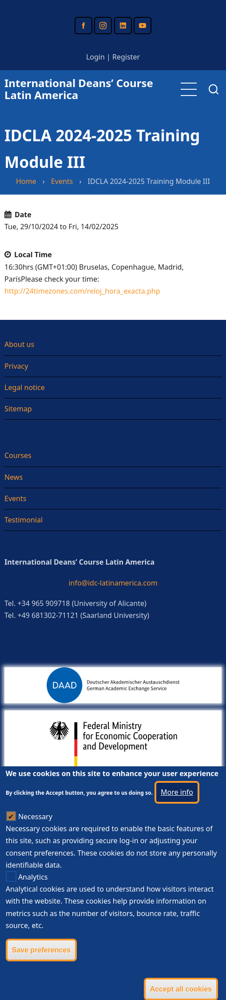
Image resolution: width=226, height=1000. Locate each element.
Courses (18, 455)
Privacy (16, 366)
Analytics (33, 895)
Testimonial (23, 520)
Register (126, 57)
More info (177, 810)
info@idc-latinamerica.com (112, 583)
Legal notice (24, 387)
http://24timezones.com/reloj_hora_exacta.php (82, 291)
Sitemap (18, 409)
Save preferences (41, 968)
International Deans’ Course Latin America (78, 89)
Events (62, 181)
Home (26, 181)
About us (19, 344)
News (13, 477)
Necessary (35, 835)
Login (95, 57)
